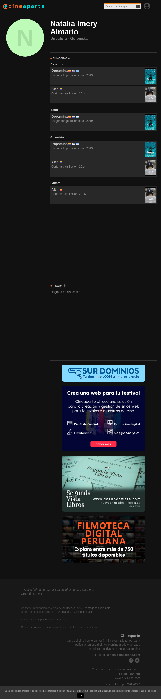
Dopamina (59, 70)
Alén (55, 89)
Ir (138, 6)
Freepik (49, 619)
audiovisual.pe (71, 608)
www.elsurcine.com (127, 678)
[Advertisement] (103, 242)
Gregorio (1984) (31, 593)
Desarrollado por (122, 684)
